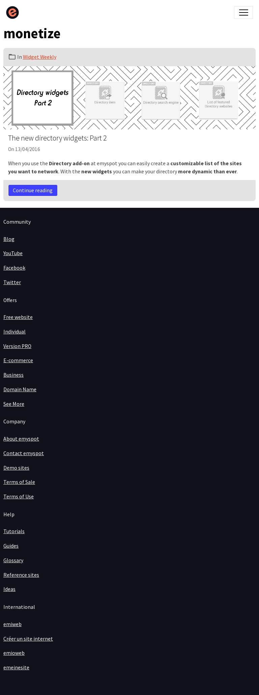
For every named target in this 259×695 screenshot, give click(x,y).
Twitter (12, 282)
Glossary (13, 560)
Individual (14, 331)
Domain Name (19, 389)
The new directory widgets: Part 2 (57, 138)
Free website (18, 317)
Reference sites (21, 575)
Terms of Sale (19, 482)
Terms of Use (18, 496)
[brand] (14, 12)
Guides (11, 546)
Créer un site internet (28, 639)
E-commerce (18, 360)
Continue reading (33, 190)
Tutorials (14, 531)
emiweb (12, 624)
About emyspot (21, 439)
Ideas (9, 589)
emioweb (14, 653)
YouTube (13, 253)
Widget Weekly (39, 57)
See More (13, 404)
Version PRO (17, 346)
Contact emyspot (23, 453)
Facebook (14, 268)
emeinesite (16, 667)
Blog (9, 239)
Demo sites (16, 468)
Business (13, 375)
